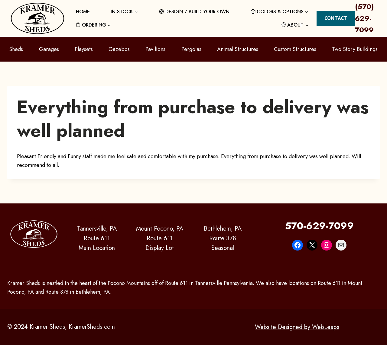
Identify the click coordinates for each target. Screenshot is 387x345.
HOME (83, 11)
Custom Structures (295, 49)
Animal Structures (237, 49)
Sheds (16, 49)
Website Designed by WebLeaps (297, 326)
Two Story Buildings (355, 49)
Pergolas (191, 49)
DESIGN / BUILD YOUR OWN (194, 11)
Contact (335, 17)
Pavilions (155, 49)
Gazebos (119, 49)
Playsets (84, 49)
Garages (49, 49)
